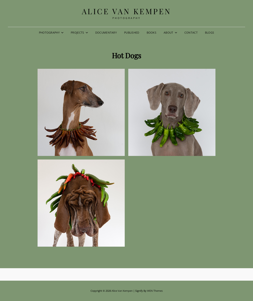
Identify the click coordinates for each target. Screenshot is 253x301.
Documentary (106, 32)
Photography (49, 32)
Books (151, 32)
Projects (77, 32)
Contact (191, 32)
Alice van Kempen (126, 11)
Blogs (209, 32)
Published (131, 32)
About (168, 32)
